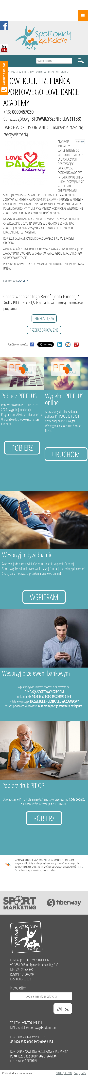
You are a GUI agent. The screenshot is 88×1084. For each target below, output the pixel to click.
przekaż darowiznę (44, 330)
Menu (83, 15)
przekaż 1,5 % (44, 318)
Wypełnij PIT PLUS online (64, 399)
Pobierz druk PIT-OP (23, 785)
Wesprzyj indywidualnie (27, 554)
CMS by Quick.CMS (64, 1073)
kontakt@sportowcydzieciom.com (37, 1027)
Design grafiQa (80, 1073)
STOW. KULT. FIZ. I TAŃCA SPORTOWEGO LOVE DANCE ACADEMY (42, 72)
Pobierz (22, 447)
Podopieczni (8, 72)
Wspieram (44, 597)
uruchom (66, 454)
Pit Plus (47, 859)
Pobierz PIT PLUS (19, 395)
